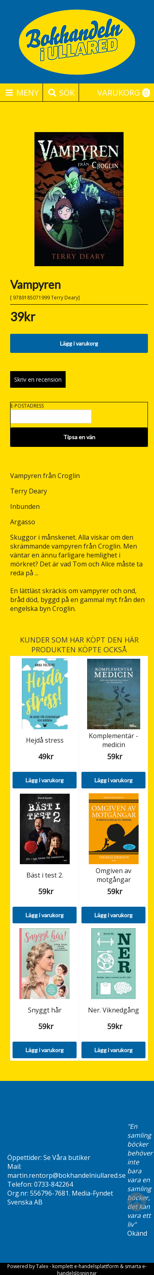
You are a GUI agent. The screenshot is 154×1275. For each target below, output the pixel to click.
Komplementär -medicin (113, 740)
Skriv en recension (38, 379)
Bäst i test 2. (44, 875)
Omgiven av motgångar (113, 875)
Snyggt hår (45, 1010)
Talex (42, 1266)
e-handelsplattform (96, 1266)
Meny (21, 92)
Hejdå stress (45, 740)
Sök (61, 92)
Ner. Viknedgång (113, 1010)
